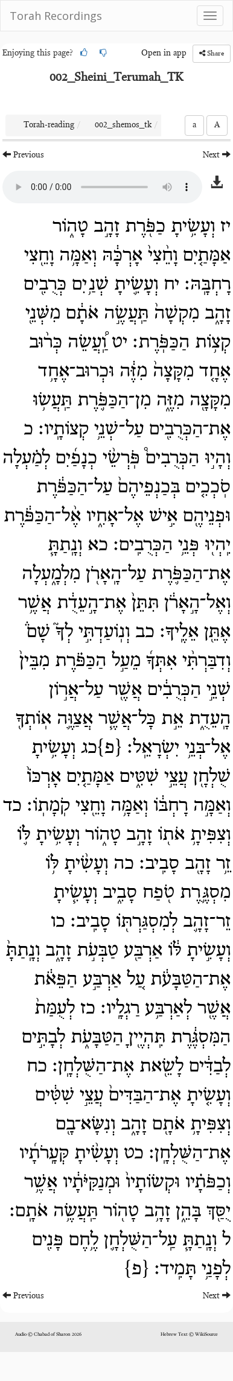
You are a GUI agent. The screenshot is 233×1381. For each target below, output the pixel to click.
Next (217, 155)
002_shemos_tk (123, 125)
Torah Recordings (56, 15)
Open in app (164, 53)
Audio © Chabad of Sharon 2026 (48, 1334)
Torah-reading (49, 125)
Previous (23, 155)
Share (211, 53)
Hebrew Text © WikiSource (189, 1334)
